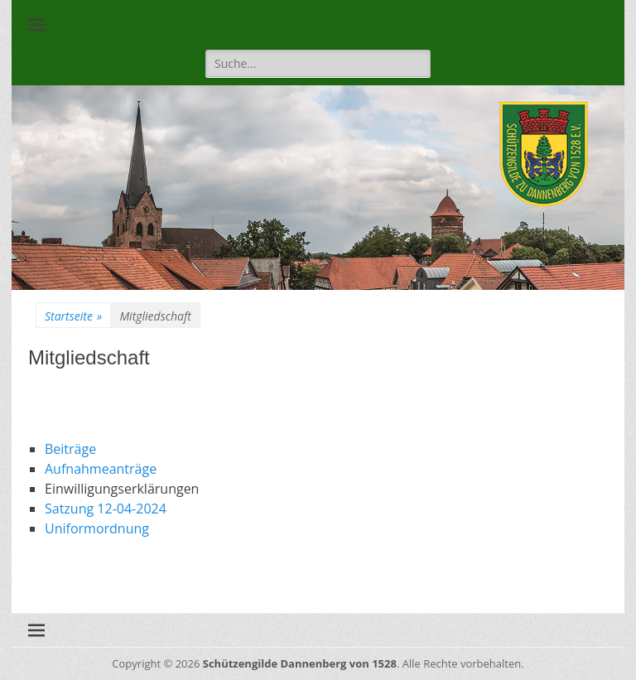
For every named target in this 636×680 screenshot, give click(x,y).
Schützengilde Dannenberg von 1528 (300, 663)
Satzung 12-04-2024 (105, 508)
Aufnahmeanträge (101, 469)
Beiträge (70, 449)
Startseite (73, 316)
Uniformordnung (97, 528)
